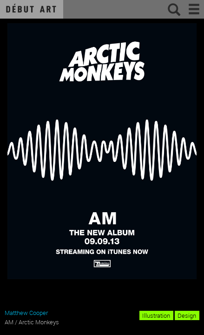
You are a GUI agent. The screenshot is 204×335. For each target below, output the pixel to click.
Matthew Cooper (26, 312)
